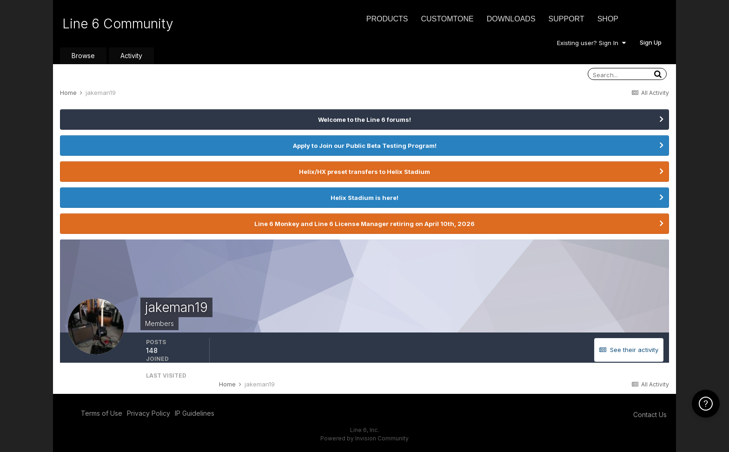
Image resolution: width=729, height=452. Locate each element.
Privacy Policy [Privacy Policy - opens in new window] (148, 413)
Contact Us (650, 415)
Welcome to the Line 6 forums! (364, 119)
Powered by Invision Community (364, 438)
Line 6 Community (117, 24)
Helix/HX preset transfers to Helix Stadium (364, 171)
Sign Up (651, 42)
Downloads (511, 19)
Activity (131, 56)
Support (566, 19)
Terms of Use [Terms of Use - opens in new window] (101, 413)
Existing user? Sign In (591, 43)
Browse (83, 56)
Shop (607, 19)
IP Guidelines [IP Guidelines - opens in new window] (194, 413)
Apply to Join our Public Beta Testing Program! (365, 145)
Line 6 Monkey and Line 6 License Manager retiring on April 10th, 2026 (364, 223)
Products (387, 19)
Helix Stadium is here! (364, 197)
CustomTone (447, 19)
